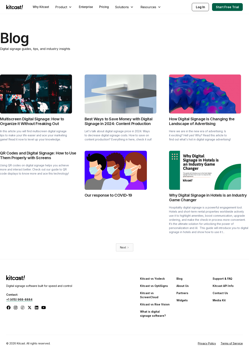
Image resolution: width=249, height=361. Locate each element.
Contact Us (220, 293)
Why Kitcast (41, 7)
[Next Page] (124, 247)
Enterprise (86, 7)
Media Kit (219, 300)
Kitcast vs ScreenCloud (149, 295)
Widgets (182, 300)
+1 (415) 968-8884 (19, 299)
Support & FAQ (222, 278)
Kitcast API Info (223, 285)
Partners (182, 293)
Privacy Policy (207, 343)
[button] (64, 7)
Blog (179, 278)
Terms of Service (232, 343)
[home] (15, 7)
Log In (200, 7)
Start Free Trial (227, 7)
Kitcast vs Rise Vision (155, 304)
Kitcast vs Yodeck (152, 278)
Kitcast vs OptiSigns (154, 285)
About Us (182, 285)
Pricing (104, 7)
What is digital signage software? (153, 313)
